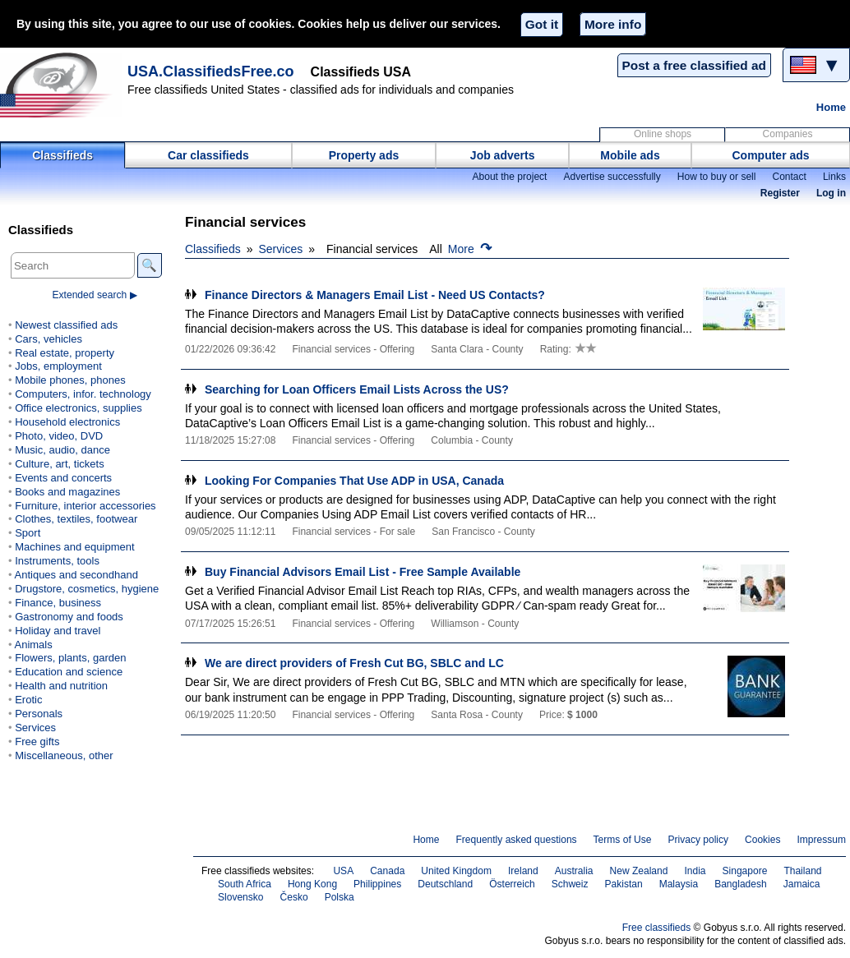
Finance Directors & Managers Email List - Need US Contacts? (375, 295)
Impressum (822, 839)
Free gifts (37, 741)
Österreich (512, 884)
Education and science (68, 672)
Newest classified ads (66, 325)
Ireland (523, 871)
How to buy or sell (716, 176)
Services (281, 249)
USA (343, 871)
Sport (27, 533)
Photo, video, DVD (59, 436)
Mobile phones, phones (70, 380)
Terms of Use (623, 839)
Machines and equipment (74, 547)
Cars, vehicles (48, 339)
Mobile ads (629, 155)
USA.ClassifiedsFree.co (210, 71)
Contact (789, 176)
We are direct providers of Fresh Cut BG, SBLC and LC (354, 663)
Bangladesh (740, 884)
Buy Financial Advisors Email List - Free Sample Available (362, 571)
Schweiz (570, 884)
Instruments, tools (57, 561)
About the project (509, 176)
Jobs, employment (58, 366)
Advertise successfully (611, 176)
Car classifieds (208, 155)
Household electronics (67, 422)
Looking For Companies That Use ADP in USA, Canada (354, 480)
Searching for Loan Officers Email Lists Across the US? (357, 389)
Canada (387, 871)
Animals (33, 644)
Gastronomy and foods (69, 616)
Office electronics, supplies (78, 408)
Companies (788, 134)
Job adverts (502, 155)
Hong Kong (312, 884)
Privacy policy (698, 839)
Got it (541, 24)
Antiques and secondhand (76, 575)
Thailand (802, 871)
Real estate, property (64, 353)
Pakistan (624, 884)
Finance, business (58, 602)
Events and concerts (63, 478)
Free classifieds (656, 927)
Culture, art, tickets (59, 464)
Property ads (364, 155)
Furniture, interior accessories (85, 506)
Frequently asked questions (515, 839)
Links (834, 176)
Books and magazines (67, 492)
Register (780, 193)
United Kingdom (456, 871)
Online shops (662, 134)
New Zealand (639, 871)
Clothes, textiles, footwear (76, 519)
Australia (574, 871)
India (694, 871)
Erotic (28, 699)
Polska (339, 897)
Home (831, 107)
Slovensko (241, 897)
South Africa (244, 884)
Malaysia (678, 884)
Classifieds (62, 155)
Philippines (377, 884)
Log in (831, 193)
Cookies (762, 839)
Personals (38, 713)
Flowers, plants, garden (70, 658)
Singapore (745, 871)
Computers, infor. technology (83, 394)
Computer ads (770, 155)
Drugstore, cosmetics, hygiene (87, 589)
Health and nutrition (61, 685)
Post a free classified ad (694, 65)
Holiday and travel (57, 630)
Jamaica (801, 884)
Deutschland (445, 884)
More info (612, 24)
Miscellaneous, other (64, 755)
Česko (294, 897)
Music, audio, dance (62, 450)
